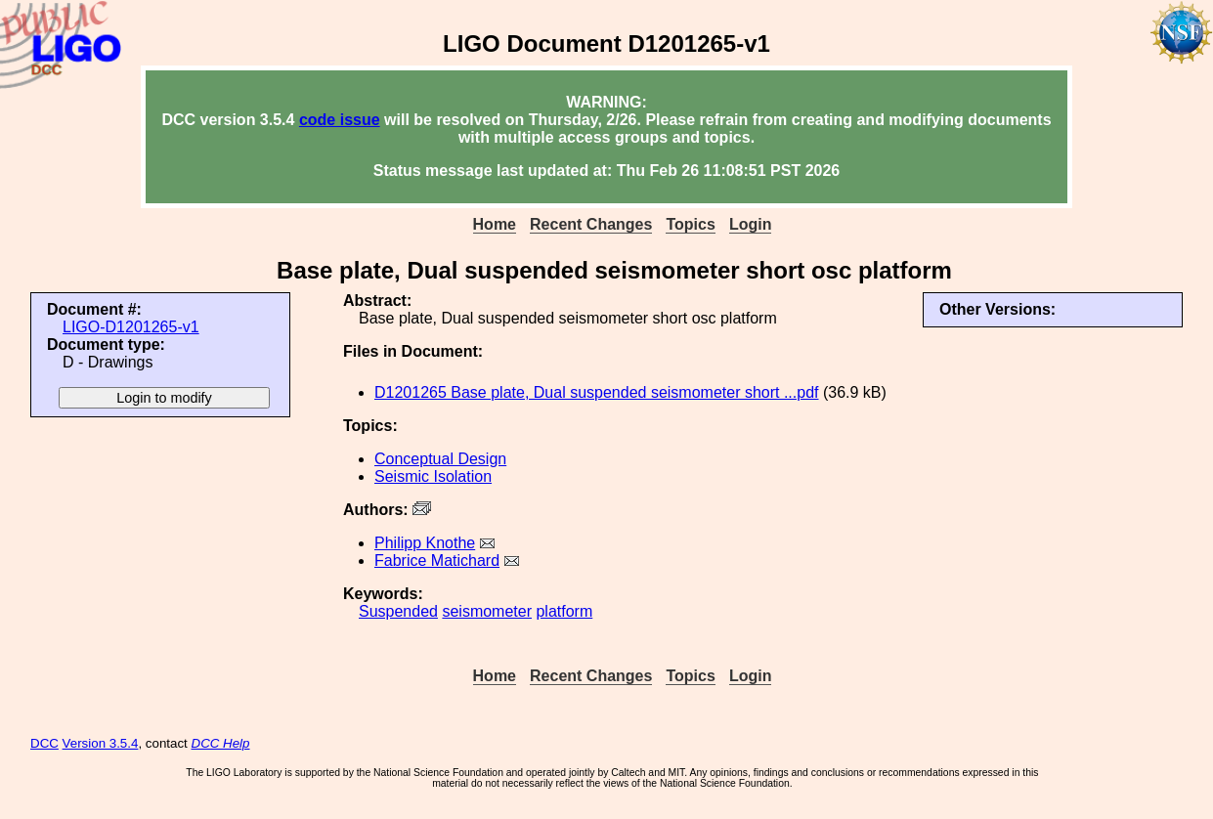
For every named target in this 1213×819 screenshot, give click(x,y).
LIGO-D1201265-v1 (131, 327)
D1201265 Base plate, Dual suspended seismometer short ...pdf (596, 392)
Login (750, 224)
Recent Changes (591, 224)
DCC (44, 743)
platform (564, 611)
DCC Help (221, 743)
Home (494, 224)
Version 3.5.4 (101, 743)
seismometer (487, 611)
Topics (690, 224)
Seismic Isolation (433, 476)
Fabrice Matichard (436, 560)
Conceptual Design (440, 459)
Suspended (398, 611)
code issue (339, 119)
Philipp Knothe (424, 543)
